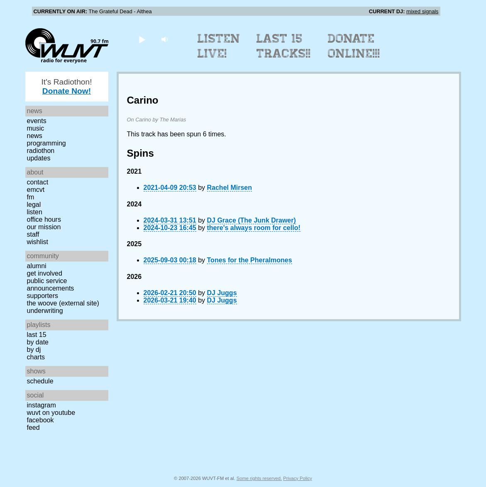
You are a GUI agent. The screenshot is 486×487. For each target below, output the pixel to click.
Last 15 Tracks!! (283, 46)
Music (35, 128)
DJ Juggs (222, 292)
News (34, 135)
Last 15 (36, 334)
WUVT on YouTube (51, 412)
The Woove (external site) (63, 303)
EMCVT (36, 189)
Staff (33, 234)
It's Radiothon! (66, 86)
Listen (34, 212)
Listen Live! (219, 46)
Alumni (36, 265)
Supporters (43, 295)
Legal (34, 204)
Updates (39, 158)
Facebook (40, 420)
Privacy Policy (297, 478)
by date (38, 342)
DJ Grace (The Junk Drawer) (251, 220)
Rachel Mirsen (229, 187)
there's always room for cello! (253, 227)
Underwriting (45, 310)
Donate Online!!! (354, 46)
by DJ (34, 349)
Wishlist (38, 241)
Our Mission (44, 226)
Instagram (41, 405)
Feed (33, 427)
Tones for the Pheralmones (249, 260)
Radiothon (41, 150)
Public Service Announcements (50, 284)
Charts (36, 357)
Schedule (40, 381)
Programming (46, 143)
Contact (38, 182)
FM (30, 197)
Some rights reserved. (259, 478)
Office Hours (44, 219)
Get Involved (44, 273)
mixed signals (422, 11)
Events (36, 120)
